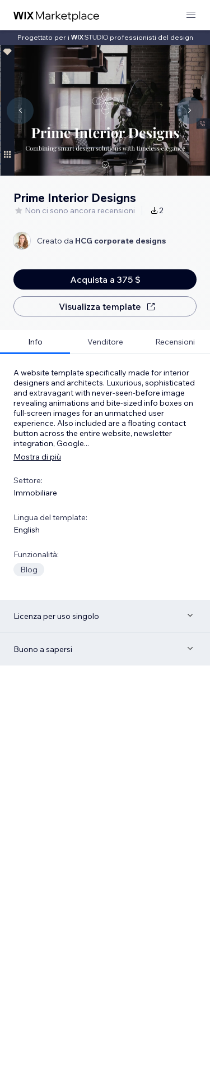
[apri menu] (191, 15)
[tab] (35, 342)
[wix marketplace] (56, 15)
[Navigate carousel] (20, 110)
